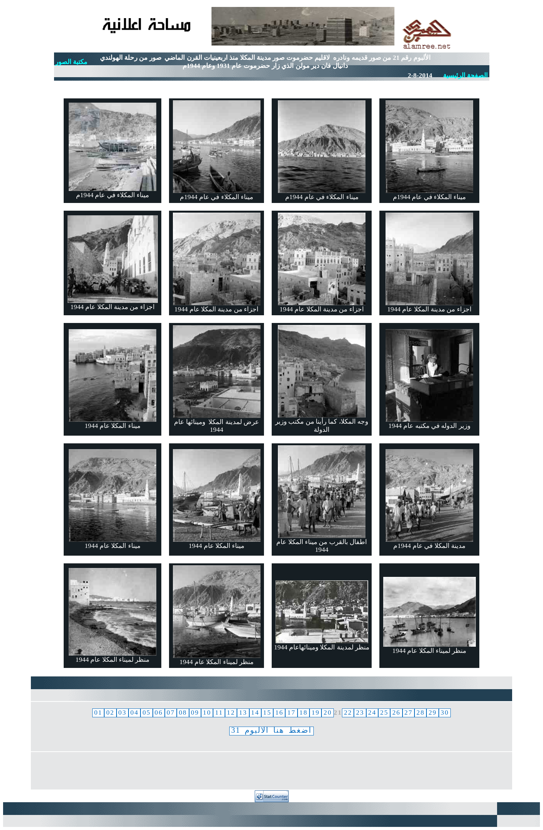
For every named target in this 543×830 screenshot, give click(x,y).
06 (159, 712)
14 (255, 712)
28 (420, 712)
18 (303, 712)
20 (327, 712)
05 (146, 712)
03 (122, 712)
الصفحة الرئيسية (465, 75)
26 (396, 712)
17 (291, 712)
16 (279, 712)
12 (231, 712)
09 (195, 712)
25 (384, 712)
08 (183, 712)
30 (445, 712)
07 (171, 712)
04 (134, 712)
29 (432, 712)
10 (207, 712)
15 (267, 712)
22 (348, 712)
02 (110, 712)
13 (243, 712)
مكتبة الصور (71, 62)
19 (315, 712)
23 (360, 712)
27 (408, 712)
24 (372, 712)
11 (219, 712)
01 (98, 712)
